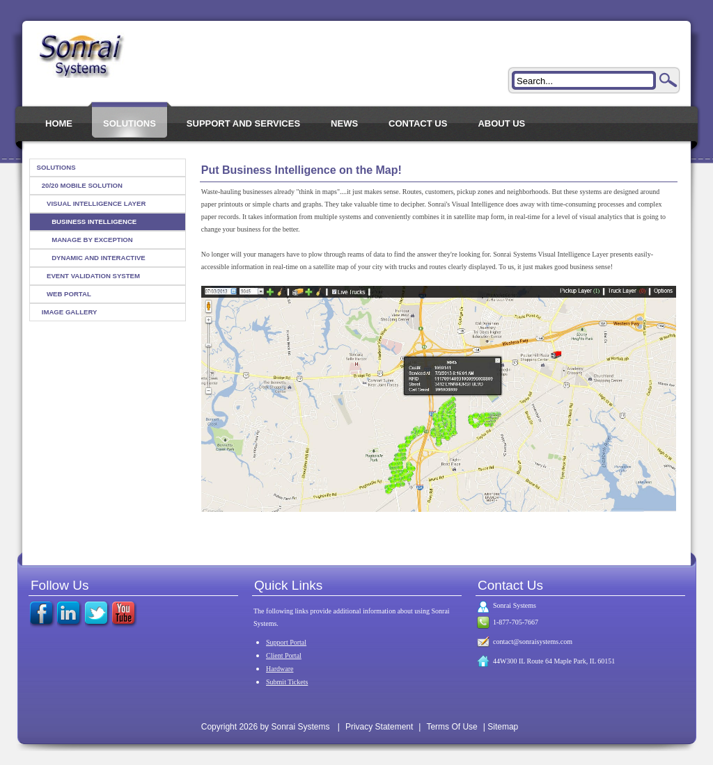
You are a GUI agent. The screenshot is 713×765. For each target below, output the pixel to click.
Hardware (279, 669)
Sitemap (502, 727)
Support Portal (286, 642)
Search (668, 80)
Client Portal (283, 655)
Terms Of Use (451, 727)
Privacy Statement (379, 727)
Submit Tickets (287, 682)
